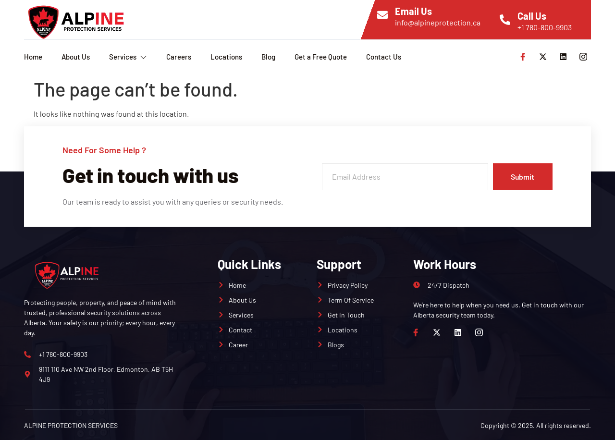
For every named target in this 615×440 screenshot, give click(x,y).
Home (33, 56)
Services (128, 56)
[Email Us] (382, 15)
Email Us (413, 11)
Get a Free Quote (321, 56)
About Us (76, 56)
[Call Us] (505, 19)
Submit (521, 176)
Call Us (531, 16)
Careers (178, 56)
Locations (226, 56)
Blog (268, 56)
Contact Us (383, 56)
